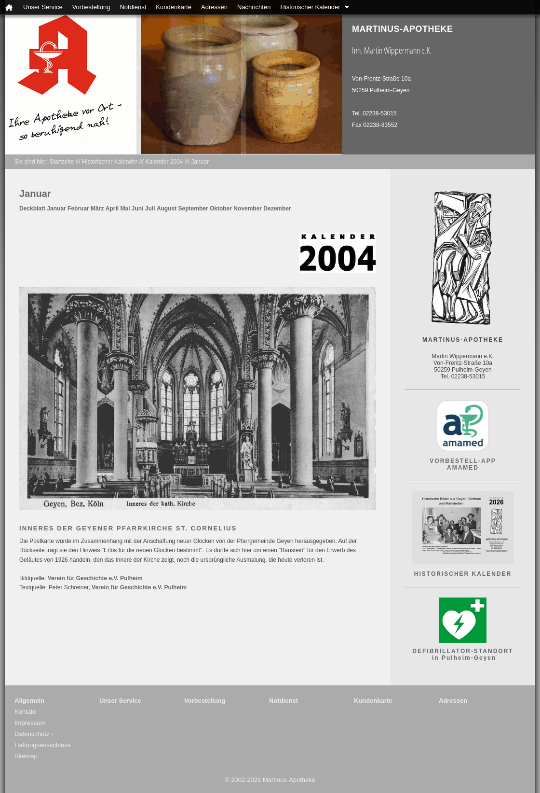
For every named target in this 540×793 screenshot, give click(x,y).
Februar (78, 208)
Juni (138, 208)
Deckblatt (32, 208)
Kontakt (25, 711)
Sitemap (26, 756)
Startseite (62, 161)
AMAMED (463, 467)
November (247, 208)
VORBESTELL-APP (463, 461)
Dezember (277, 208)
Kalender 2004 (164, 161)
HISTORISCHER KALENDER (463, 573)
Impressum (29, 722)
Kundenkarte (173, 7)
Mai (125, 208)
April (112, 208)
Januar (200, 161)
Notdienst (133, 7)
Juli (150, 208)
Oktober (221, 208)
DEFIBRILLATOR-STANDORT (462, 651)
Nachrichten (253, 7)
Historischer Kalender (310, 7)
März (97, 208)
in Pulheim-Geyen (463, 657)
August (166, 208)
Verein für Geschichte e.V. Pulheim (95, 578)
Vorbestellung (91, 7)
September (193, 208)
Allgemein (29, 700)
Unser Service (43, 7)
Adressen (214, 7)
